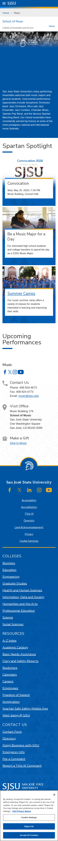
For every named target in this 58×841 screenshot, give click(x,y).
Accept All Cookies (29, 835)
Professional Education (18, 611)
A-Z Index (9, 641)
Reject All (29, 826)
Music (17, 13)
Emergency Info (13, 752)
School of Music (12, 21)
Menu (52, 26)
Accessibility (29, 500)
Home (5, 13)
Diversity (29, 520)
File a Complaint (13, 759)
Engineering (10, 577)
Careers (7, 681)
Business (8, 563)
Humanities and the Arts (20, 604)
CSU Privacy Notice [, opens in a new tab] (21, 811)
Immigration (11, 702)
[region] (29, 815)
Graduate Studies (14, 583)
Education (9, 570)
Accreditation (29, 507)
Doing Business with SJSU (20, 745)
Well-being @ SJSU (16, 715)
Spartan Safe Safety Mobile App (25, 708)
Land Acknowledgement (29, 527)
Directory (9, 738)
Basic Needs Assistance (19, 654)
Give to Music (18, 443)
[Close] (54, 794)
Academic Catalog (15, 647)
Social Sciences (13, 624)
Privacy (29, 534)
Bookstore (9, 668)
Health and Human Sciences (22, 590)
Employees (10, 688)
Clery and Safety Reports (20, 661)
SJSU (11, 3)
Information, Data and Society (23, 597)
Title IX (29, 514)
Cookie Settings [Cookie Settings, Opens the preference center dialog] (29, 817)
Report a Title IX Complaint (22, 766)
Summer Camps (21, 293)
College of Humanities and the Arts (17, 27)
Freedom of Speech (16, 695)
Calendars (9, 675)
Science (7, 617)
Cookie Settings (29, 541)
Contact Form (12, 732)
